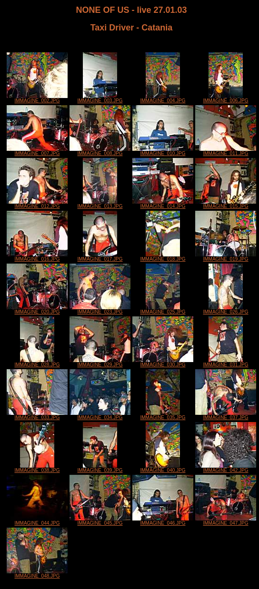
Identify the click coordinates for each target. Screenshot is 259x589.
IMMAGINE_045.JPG (100, 521)
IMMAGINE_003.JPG (99, 98)
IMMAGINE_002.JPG (37, 98)
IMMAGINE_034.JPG (100, 415)
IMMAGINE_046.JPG (162, 521)
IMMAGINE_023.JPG (100, 309)
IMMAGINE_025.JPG (162, 309)
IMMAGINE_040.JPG (162, 468)
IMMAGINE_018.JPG (162, 257)
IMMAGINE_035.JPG (162, 415)
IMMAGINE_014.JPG (162, 204)
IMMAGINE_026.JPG (225, 309)
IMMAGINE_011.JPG (225, 151)
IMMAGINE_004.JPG (162, 98)
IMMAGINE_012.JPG (37, 204)
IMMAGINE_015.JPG (225, 204)
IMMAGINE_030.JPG (162, 362)
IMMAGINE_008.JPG (100, 151)
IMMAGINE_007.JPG (37, 151)
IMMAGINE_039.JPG (99, 468)
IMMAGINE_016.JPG (37, 257)
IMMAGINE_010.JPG (162, 151)
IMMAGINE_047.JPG (225, 521)
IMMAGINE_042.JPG (225, 468)
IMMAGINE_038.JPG (37, 468)
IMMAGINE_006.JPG (225, 98)
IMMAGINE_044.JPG (37, 521)
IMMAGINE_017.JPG (99, 257)
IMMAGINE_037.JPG (225, 415)
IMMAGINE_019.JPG (225, 257)
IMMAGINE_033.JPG (37, 415)
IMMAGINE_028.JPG (37, 362)
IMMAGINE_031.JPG (225, 362)
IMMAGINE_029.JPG (100, 362)
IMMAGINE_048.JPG (37, 574)
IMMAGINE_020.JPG (37, 309)
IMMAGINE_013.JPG (99, 204)
